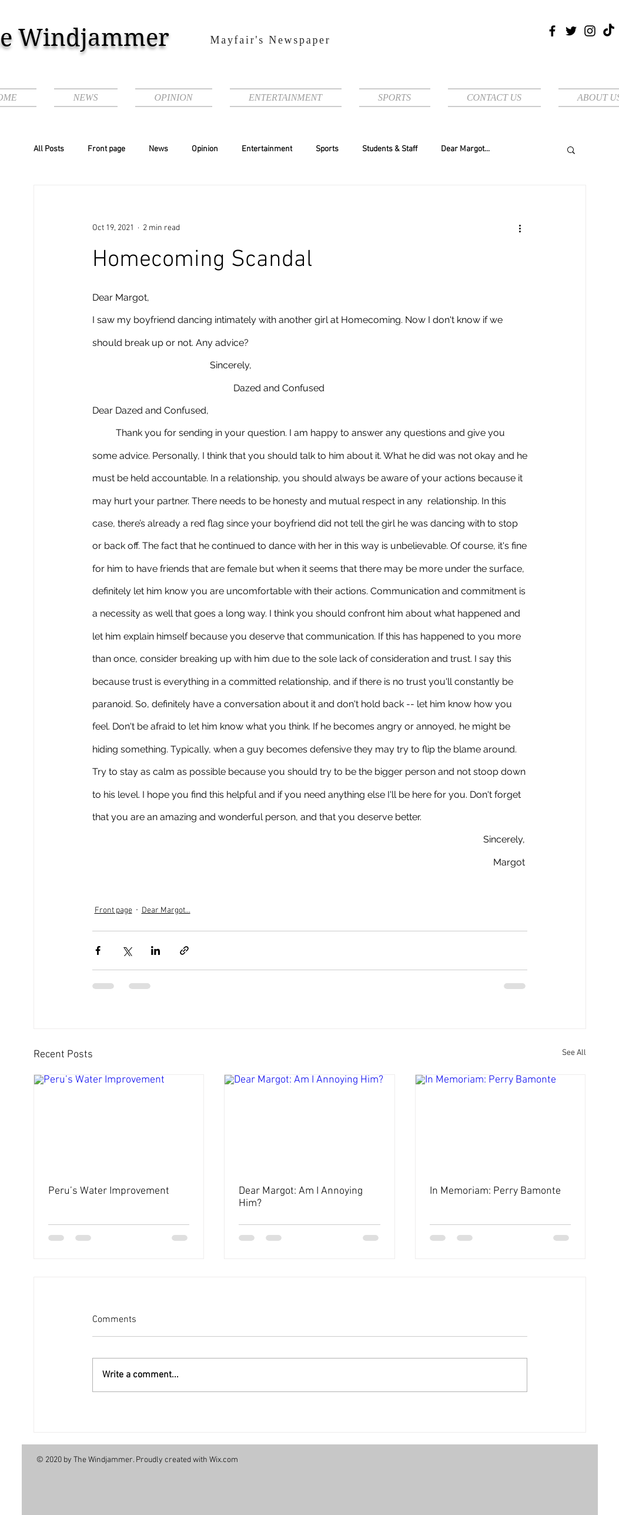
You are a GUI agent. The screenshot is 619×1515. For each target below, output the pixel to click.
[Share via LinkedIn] (155, 950)
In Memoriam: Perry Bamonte (495, 1191)
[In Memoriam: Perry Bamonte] (500, 1122)
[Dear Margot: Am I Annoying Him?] (309, 1122)
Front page (106, 149)
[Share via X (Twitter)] (126, 950)
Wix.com (223, 1460)
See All (574, 1053)
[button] (571, 149)
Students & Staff (389, 149)
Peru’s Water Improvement (108, 1191)
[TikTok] (608, 31)
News (158, 149)
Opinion (205, 149)
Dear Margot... (465, 149)
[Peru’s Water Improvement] (119, 1122)
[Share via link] (184, 950)
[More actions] (520, 228)
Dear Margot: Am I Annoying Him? (301, 1197)
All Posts (49, 149)
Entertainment (267, 149)
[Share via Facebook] (97, 950)
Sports (327, 149)
